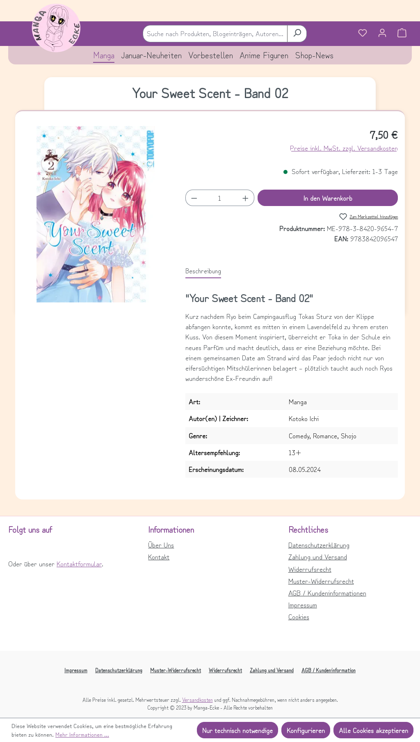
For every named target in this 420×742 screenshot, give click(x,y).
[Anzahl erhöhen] (245, 198)
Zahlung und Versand (317, 556)
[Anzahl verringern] (194, 198)
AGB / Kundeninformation (328, 670)
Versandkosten (197, 699)
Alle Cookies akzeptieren (373, 730)
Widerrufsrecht (309, 569)
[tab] (203, 270)
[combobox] (215, 33)
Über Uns (161, 545)
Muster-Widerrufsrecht (321, 581)
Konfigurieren (306, 730)
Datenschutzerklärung (318, 545)
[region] (96, 214)
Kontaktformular (79, 563)
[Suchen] (297, 33)
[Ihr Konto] (382, 33)
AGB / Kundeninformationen (327, 593)
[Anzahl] (219, 198)
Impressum (302, 604)
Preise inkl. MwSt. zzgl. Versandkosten (344, 148)
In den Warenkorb (328, 198)
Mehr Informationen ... (82, 734)
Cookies (298, 616)
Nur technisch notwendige (237, 730)
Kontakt (158, 556)
